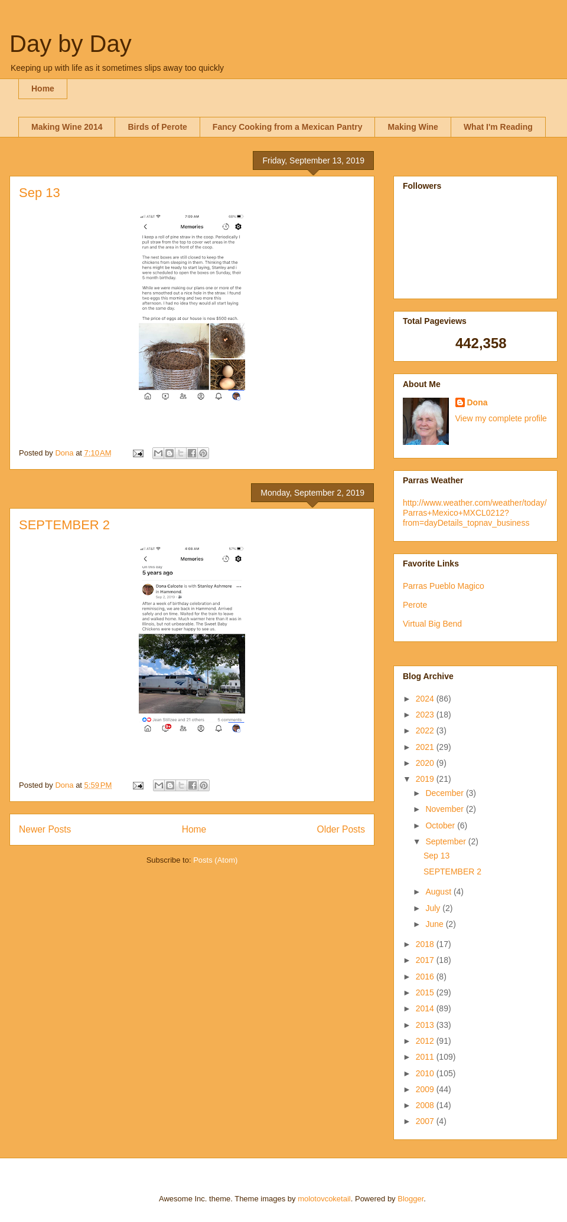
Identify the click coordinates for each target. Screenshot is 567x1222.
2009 (426, 1089)
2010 (426, 1073)
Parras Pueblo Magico (443, 586)
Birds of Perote (157, 127)
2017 (426, 960)
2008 (426, 1105)
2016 (426, 976)
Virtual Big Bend (432, 623)
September (446, 841)
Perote (415, 605)
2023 (426, 714)
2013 (426, 1025)
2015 (426, 992)
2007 (426, 1121)
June (435, 924)
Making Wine (412, 127)
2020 (426, 763)
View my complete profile (501, 418)
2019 (426, 779)
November (445, 809)
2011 (426, 1057)
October (441, 825)
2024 (426, 698)
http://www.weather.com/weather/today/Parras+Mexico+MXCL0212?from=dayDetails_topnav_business (475, 513)
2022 (426, 730)
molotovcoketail (324, 1198)
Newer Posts (45, 829)
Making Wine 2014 (66, 127)
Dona (477, 402)
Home (42, 88)
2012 (426, 1041)
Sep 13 (39, 192)
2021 (426, 747)
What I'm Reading (498, 127)
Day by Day (70, 44)
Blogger (410, 1198)
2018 (426, 944)
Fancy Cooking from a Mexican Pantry (288, 127)
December (445, 793)
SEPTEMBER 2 (64, 524)
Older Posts (341, 829)
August (439, 891)
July (433, 908)
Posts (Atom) (215, 860)
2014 (426, 1008)
